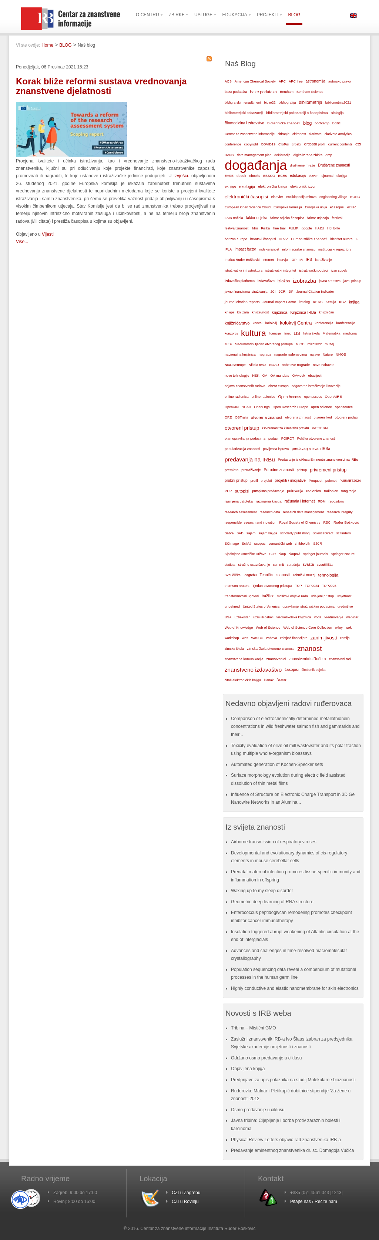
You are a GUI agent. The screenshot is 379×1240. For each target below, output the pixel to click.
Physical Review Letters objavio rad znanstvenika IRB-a (286, 1139)
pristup (302, 470)
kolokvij (271, 323)
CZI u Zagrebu (186, 1192)
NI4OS (341, 354)
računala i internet (300, 501)
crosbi (296, 144)
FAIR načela (234, 218)
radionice (331, 491)
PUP (228, 491)
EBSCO (269, 176)
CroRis (283, 144)
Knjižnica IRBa (303, 312)
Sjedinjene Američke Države (245, 554)
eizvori (313, 176)
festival (337, 218)
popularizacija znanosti (242, 449)
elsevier (277, 197)
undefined (232, 606)
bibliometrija (310, 102)
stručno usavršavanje (254, 565)
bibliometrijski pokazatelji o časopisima (297, 113)
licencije (275, 333)
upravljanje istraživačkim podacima (308, 606)
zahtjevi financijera (293, 638)
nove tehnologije (237, 375)
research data (270, 512)
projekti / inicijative (290, 480)
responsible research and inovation (250, 522)
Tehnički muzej (304, 575)
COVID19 (268, 144)
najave (315, 354)
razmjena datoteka (239, 501)
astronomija (315, 81)
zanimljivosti (324, 638)
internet (268, 260)
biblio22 (269, 102)
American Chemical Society (255, 81)
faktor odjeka (257, 218)
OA (265, 375)
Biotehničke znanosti (283, 123)
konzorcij (231, 333)
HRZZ (283, 239)
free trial (279, 228)
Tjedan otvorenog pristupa (272, 586)
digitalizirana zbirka (308, 155)
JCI (273, 291)
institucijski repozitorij (334, 249)
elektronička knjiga (272, 186)
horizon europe (236, 239)
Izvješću (182, 175)
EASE (229, 176)
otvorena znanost (266, 417)
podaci (273, 438)
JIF (291, 291)
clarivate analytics (338, 134)
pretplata (231, 470)
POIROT (287, 438)
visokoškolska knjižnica (293, 617)
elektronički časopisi (246, 196)
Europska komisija (288, 207)
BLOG (65, 45)
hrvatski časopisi (263, 239)
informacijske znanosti (298, 249)
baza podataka (236, 92)
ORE (228, 417)
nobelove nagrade (296, 365)
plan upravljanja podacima (245, 438)
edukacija (298, 176)
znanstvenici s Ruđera (307, 659)
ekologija (247, 186)
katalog (304, 302)
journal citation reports (242, 302)
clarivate (315, 134)
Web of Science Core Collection (307, 627)
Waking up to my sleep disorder (262, 890)
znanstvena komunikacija (244, 659)
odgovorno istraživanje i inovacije (316, 386)
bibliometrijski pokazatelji (244, 113)
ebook (241, 176)
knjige (229, 312)
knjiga (354, 302)
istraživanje (323, 260)
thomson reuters (237, 586)
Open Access (289, 396)
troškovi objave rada (292, 596)
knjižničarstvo (237, 323)
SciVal (246, 543)
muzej (329, 344)
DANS (229, 155)
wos (245, 638)
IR (301, 260)
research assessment (241, 512)
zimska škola (234, 649)
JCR (282, 291)
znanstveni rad (340, 659)
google (307, 228)
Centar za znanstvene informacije (250, 134)
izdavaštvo (266, 281)
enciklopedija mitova (301, 197)
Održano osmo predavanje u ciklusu (266, 1058)
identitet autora (341, 239)
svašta (308, 564)
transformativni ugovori (242, 596)
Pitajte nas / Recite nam (313, 1201)
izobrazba (304, 281)
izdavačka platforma (240, 281)
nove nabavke (323, 365)
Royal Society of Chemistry (300, 522)
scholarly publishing (295, 533)
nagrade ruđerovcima (290, 354)
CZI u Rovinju (185, 1201)
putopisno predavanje (268, 491)
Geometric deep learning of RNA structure (272, 901)
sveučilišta (325, 565)
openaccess (313, 397)
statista (230, 565)
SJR (272, 554)
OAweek (298, 375)
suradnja (293, 565)
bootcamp (322, 123)
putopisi (242, 491)
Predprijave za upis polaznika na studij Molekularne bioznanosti (293, 1079)
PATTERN (320, 428)
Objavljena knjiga (248, 1068)
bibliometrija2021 (338, 102)
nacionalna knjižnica (240, 354)
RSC (327, 522)
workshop (232, 638)
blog (307, 123)
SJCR (317, 543)
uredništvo (345, 606)
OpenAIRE (333, 396)
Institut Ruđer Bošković (242, 260)
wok (349, 627)
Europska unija (316, 207)
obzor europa (278, 386)
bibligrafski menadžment (243, 102)
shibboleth (303, 543)
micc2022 (315, 344)
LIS (297, 333)
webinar (352, 617)
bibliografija (287, 102)
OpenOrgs (262, 407)
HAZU (319, 228)
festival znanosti (237, 228)
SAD (240, 533)
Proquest (315, 481)
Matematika (332, 333)
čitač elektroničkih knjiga (243, 680)
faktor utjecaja (318, 218)
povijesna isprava (276, 449)
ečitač (351, 207)
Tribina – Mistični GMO (253, 1028)
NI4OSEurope (235, 365)
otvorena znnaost (298, 417)
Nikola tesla (257, 365)
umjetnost (344, 596)
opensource (344, 407)
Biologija (337, 113)
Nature (328, 354)
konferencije (345, 323)
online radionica (237, 397)
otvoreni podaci (346, 417)
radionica (313, 491)
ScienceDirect (322, 533)
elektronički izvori (303, 186)
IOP (293, 260)
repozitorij (336, 501)
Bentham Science (309, 92)
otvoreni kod (323, 417)
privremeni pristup (328, 470)
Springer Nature (343, 554)
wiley (339, 627)
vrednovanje (333, 617)
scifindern (343, 533)
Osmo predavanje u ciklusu (258, 1109)
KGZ (342, 302)
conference (233, 144)
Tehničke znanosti (275, 575)
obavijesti (315, 375)
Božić (336, 123)
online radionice (263, 397)
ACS (228, 81)
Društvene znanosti (334, 165)
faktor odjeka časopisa (287, 218)
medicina (349, 333)
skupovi (294, 554)
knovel (257, 323)
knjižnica (279, 312)
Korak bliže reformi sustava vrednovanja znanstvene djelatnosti (101, 86)
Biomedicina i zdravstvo (244, 123)
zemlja (344, 638)
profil (254, 481)
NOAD (274, 365)
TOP (298, 586)
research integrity (340, 512)
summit (278, 565)
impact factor (245, 249)
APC (282, 81)
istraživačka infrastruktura (243, 270)
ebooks (254, 176)
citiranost (299, 134)
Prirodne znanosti (279, 470)
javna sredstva (330, 281)
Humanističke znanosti (309, 239)
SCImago (232, 543)
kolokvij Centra (296, 323)
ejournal (327, 176)
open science (321, 407)
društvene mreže (302, 165)
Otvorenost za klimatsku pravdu (285, 428)
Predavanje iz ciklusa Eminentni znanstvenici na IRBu (318, 459)
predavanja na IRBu (250, 459)
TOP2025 (329, 586)
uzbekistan (243, 617)
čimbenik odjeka (314, 670)
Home (47, 45)
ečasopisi (337, 207)
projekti (266, 481)
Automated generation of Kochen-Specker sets (277, 764)
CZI (358, 144)
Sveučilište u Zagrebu (241, 575)
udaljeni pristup (322, 596)
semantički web (280, 543)
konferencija (324, 323)
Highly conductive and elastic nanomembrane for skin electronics (295, 988)
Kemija (331, 302)
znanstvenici (276, 659)
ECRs (282, 176)
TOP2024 (312, 586)
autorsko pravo (339, 81)
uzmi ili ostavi (264, 617)
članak (269, 680)
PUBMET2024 (350, 481)
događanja (256, 165)
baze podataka (263, 92)
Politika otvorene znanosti (316, 438)
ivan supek (339, 270)
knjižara (243, 312)
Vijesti (48, 234)
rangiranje (348, 491)
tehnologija (328, 575)
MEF (228, 344)
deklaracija (282, 155)
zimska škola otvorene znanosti (270, 649)
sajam (250, 533)
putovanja (295, 491)
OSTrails (241, 417)
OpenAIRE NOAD (238, 407)
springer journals (315, 554)
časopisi (292, 670)
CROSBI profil (314, 144)
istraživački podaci (313, 270)
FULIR (294, 228)
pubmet (330, 481)
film (255, 228)
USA (228, 617)
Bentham (287, 92)
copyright (251, 144)
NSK (255, 375)
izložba (284, 281)
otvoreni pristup (242, 428)
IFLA (228, 249)
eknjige (230, 186)
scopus (260, 543)
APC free (295, 81)
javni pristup (352, 281)
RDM (322, 501)
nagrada (265, 354)
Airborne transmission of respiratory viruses (273, 841)
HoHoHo (333, 228)
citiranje (283, 134)
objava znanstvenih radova (245, 386)
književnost (260, 312)
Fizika (265, 228)
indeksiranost (269, 249)
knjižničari (326, 312)
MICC (300, 344)
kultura (253, 333)
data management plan (254, 155)
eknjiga (341, 176)
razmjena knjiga (269, 501)
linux (287, 333)
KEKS (318, 302)
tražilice (268, 596)
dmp (328, 155)
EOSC (355, 197)
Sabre (229, 533)
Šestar (281, 680)
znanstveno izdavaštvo (253, 669)
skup (282, 554)
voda (317, 617)
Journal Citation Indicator (315, 291)
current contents (340, 144)
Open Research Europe (290, 407)
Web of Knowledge (239, 627)
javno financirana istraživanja (246, 291)
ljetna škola (311, 333)
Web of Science (268, 627)
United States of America (261, 606)
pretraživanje (251, 470)
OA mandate (279, 375)
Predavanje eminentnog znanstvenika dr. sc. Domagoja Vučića (292, 1150)
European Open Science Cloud (248, 207)
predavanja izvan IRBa (311, 449)
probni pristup (236, 480)
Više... (22, 241)
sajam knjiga (267, 533)
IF (356, 239)
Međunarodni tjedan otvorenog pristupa (264, 344)
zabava (271, 638)
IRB (309, 260)
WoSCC (257, 638)
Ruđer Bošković (346, 522)
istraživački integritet (280, 270)
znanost (309, 648)
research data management (303, 512)
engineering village (333, 197)
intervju (282, 260)
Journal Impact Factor (279, 302)
